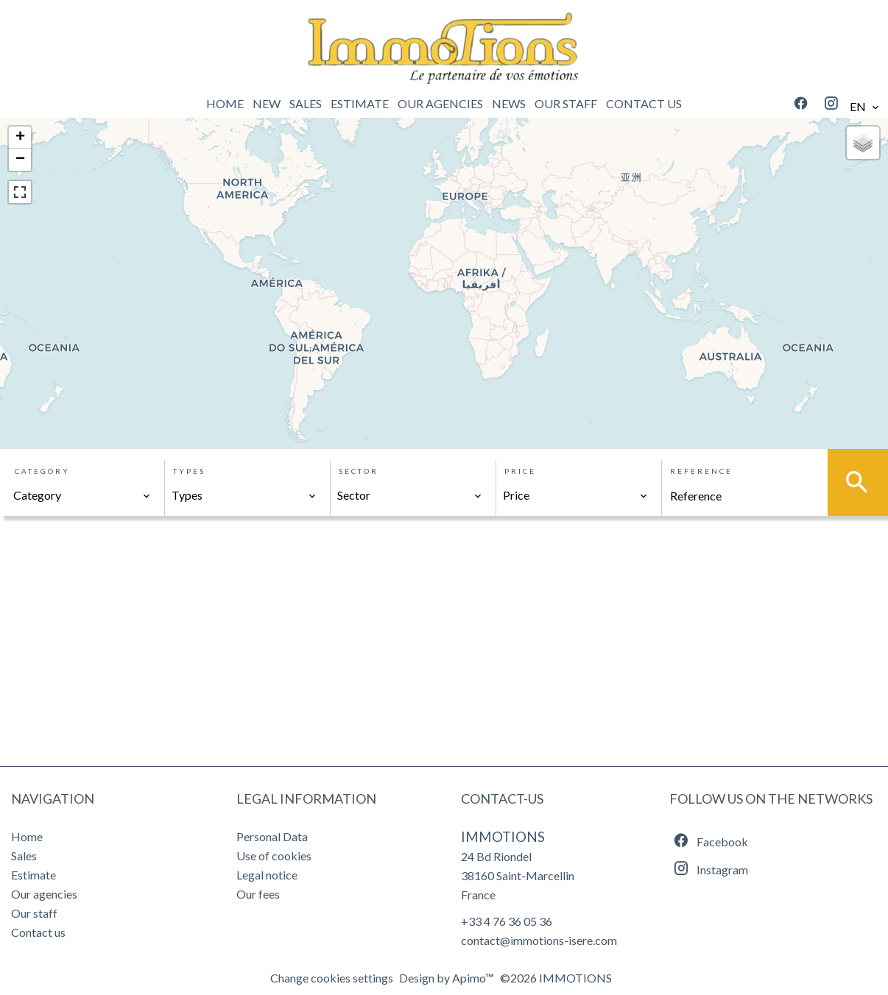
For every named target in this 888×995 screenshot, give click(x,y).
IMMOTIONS (503, 837)
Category (42, 471)
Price (520, 471)
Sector (358, 471)
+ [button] (20, 138)
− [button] (20, 160)
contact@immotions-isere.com (539, 940)
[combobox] (82, 495)
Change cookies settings (331, 978)
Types (189, 471)
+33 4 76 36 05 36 (506, 921)
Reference (701, 471)
